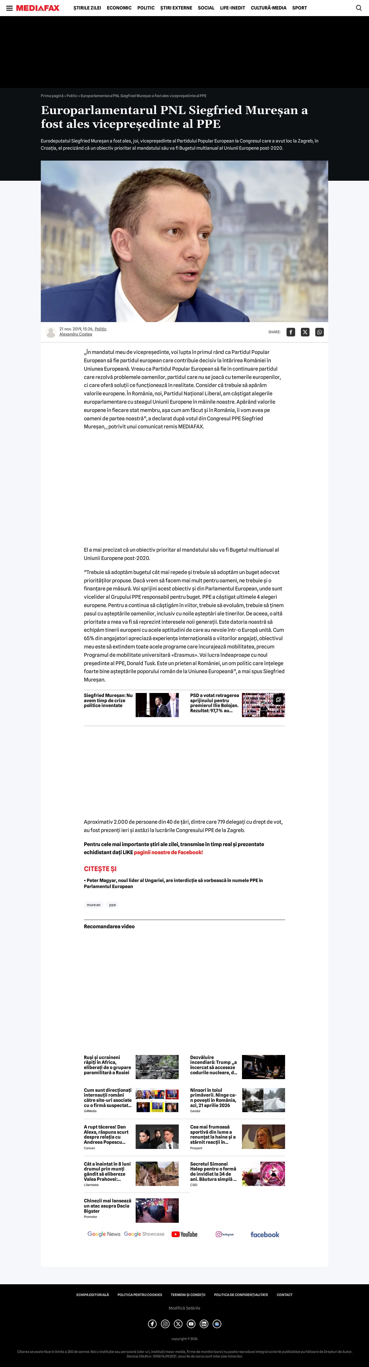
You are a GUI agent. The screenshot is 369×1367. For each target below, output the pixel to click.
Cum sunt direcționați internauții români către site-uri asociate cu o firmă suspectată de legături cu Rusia (108, 1098)
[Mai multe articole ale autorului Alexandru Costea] (51, 332)
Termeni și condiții (188, 1295)
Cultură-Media (269, 8)
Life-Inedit (232, 8)
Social (206, 8)
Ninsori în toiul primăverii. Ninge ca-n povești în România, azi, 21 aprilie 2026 (213, 1098)
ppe (112, 904)
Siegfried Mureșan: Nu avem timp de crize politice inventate (108, 700)
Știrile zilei (87, 8)
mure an (94, 904)
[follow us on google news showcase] (144, 1234)
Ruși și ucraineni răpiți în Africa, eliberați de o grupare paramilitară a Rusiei (107, 1065)
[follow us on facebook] (265, 1235)
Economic (119, 8)
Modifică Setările (184, 1308)
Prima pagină (52, 95)
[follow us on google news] (104, 1234)
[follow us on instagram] (225, 1234)
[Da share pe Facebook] (291, 332)
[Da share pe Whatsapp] (319, 332)
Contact (285, 1295)
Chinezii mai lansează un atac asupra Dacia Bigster (107, 1206)
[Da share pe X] (305, 332)
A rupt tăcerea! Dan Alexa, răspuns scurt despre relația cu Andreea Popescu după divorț (106, 1135)
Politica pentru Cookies (140, 1295)
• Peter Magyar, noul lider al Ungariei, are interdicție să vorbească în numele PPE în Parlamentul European (173, 883)
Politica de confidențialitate (241, 1295)
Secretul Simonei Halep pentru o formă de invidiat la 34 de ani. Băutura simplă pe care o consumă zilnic (214, 1172)
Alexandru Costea (75, 334)
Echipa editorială (92, 1295)
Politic (146, 8)
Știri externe (176, 8)
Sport (299, 8)
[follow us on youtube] (184, 1234)
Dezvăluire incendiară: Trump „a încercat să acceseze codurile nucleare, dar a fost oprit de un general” (214, 1065)
